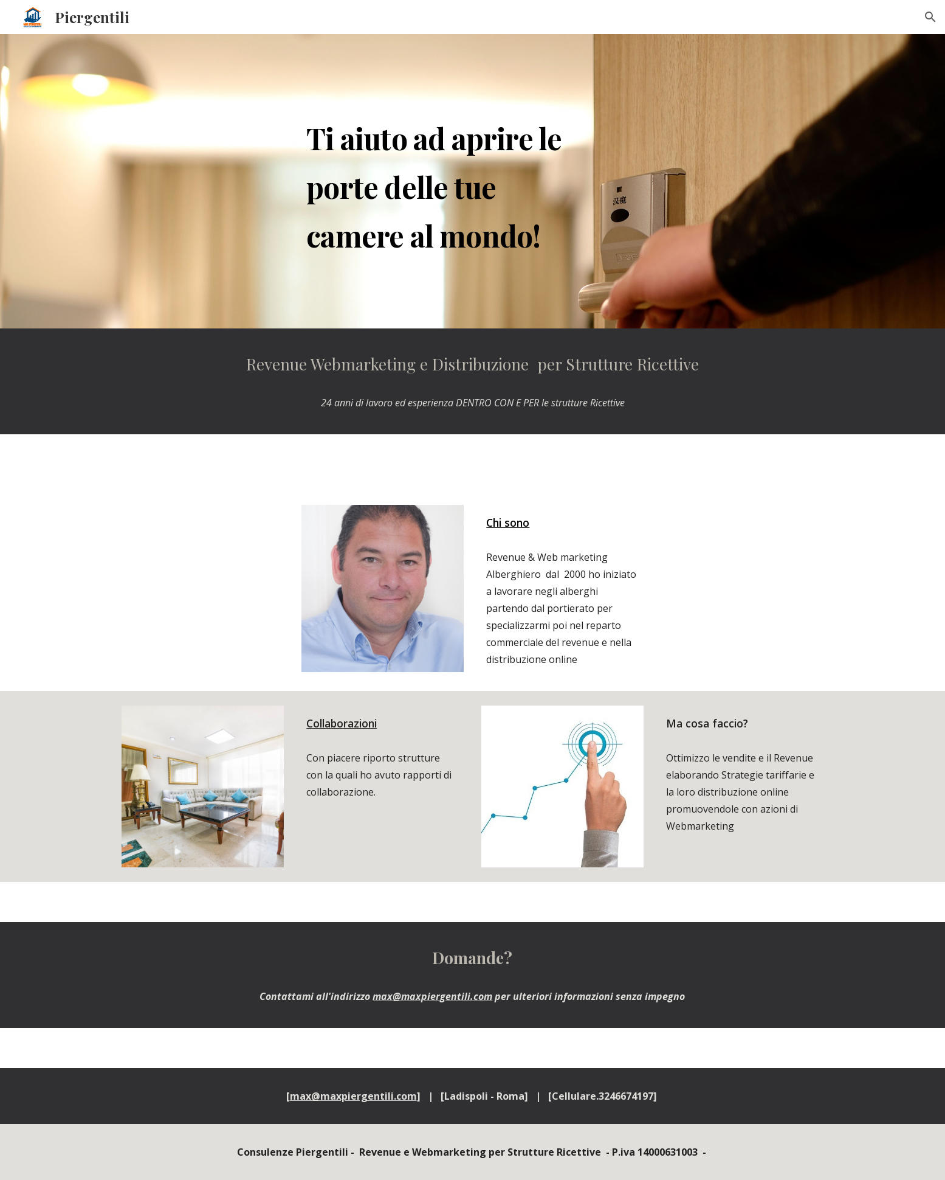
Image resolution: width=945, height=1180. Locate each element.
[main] (442, 181)
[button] (930, 17)
